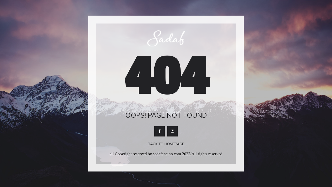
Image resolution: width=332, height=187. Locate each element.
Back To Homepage (166, 144)
